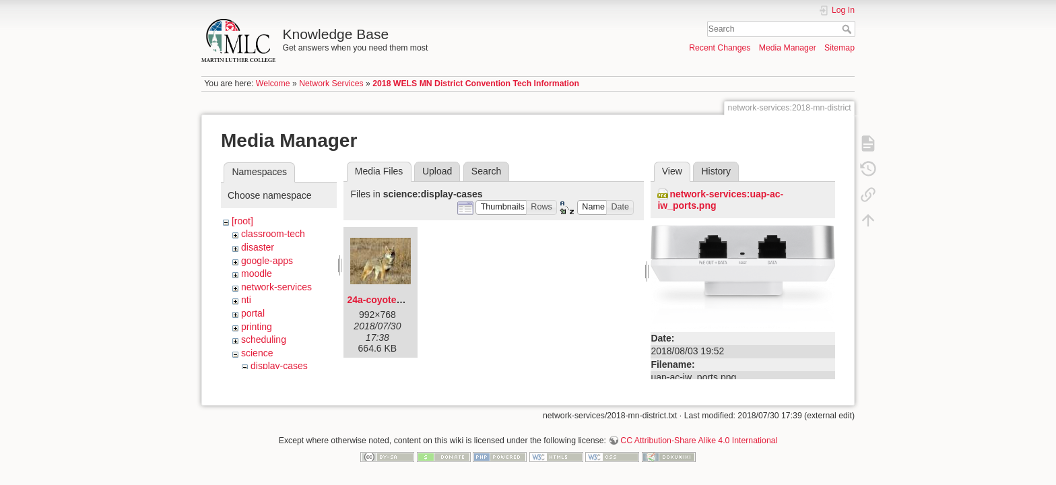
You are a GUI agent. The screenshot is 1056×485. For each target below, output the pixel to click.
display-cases (279, 365)
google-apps (267, 260)
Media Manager (787, 48)
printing (256, 326)
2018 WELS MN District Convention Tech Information (475, 83)
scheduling (263, 339)
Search (848, 29)
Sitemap (839, 48)
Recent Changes (719, 48)
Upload (437, 171)
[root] (242, 221)
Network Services (331, 83)
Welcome (273, 83)
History (716, 171)
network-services (276, 287)
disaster (257, 247)
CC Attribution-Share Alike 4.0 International (698, 440)
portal (253, 313)
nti (246, 299)
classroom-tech (273, 233)
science (257, 353)
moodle (256, 273)
